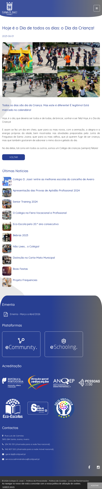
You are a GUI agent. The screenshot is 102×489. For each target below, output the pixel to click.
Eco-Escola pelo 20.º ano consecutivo (39, 235)
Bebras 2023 (29, 243)
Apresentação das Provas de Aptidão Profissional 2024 (47, 211)
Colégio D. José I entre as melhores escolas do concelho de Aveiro (52, 203)
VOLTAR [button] (13, 157)
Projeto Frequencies (32, 275)
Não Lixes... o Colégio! (33, 251)
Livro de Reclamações (78, 481)
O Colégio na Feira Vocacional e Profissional (42, 227)
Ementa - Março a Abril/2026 (25, 314)
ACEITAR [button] (95, 486)
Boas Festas (28, 267)
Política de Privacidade (36, 481)
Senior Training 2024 (32, 219)
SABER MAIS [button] (8, 487)
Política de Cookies (57, 481)
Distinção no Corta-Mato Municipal (38, 259)
